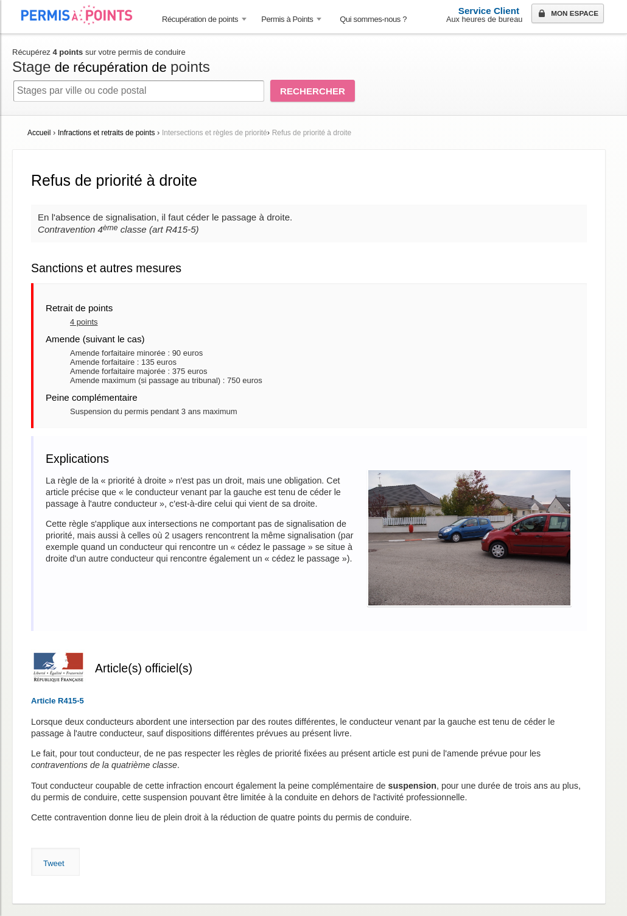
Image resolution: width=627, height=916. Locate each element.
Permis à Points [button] (287, 19)
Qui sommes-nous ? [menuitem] (373, 19)
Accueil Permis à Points (82, 15)
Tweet (54, 863)
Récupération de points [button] (200, 19)
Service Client (488, 10)
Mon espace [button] (567, 14)
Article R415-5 (57, 700)
